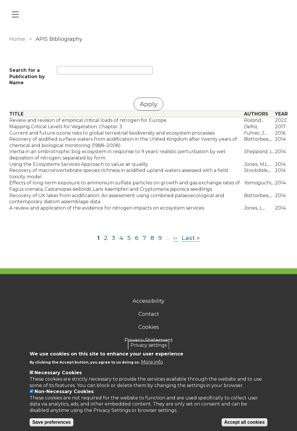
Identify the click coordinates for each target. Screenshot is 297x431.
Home (17, 39)
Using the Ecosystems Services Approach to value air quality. (78, 164)
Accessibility (148, 301)
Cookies (148, 327)
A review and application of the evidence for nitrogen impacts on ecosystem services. (107, 208)
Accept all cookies (244, 422)
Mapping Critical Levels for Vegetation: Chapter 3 (65, 126)
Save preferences (51, 422)
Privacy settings (149, 345)
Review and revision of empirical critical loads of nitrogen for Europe (87, 120)
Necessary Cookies (58, 372)
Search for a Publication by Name (27, 76)
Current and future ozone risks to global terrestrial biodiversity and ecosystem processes (112, 133)
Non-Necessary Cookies (64, 391)
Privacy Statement (148, 340)
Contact (148, 314)
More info (152, 362)
